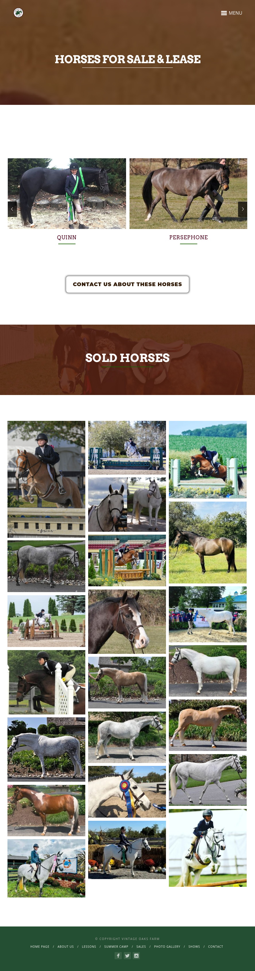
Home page (39, 947)
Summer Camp (116, 947)
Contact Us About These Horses (127, 284)
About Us (65, 947)
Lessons (89, 947)
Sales (141, 947)
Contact (215, 947)
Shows (194, 947)
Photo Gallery (167, 947)
